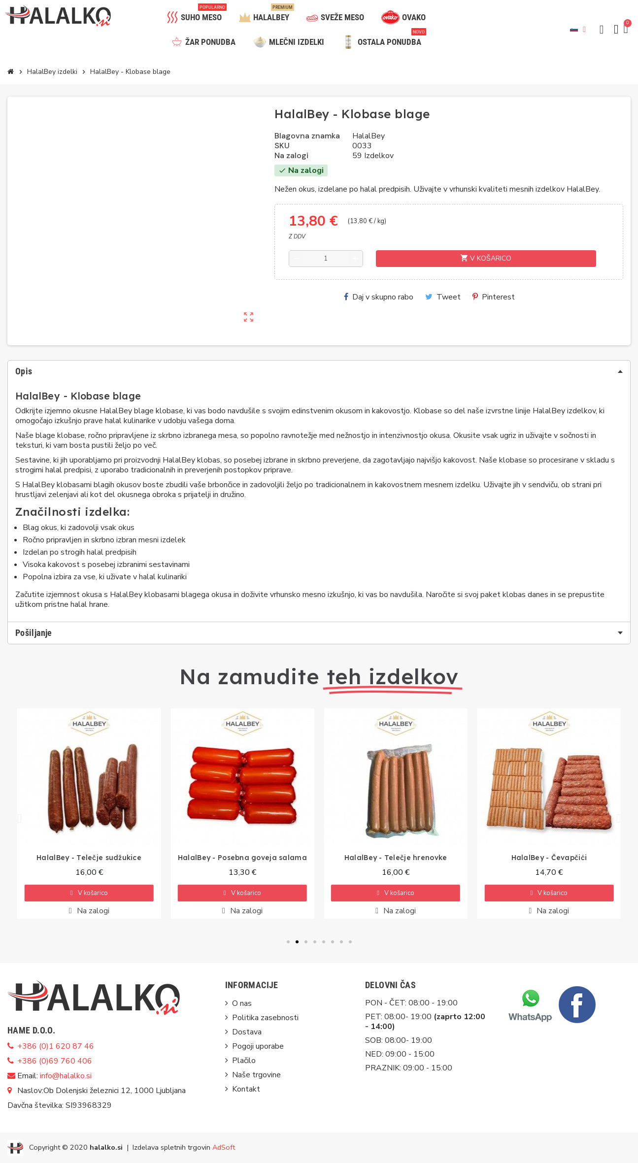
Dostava (247, 1032)
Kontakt (246, 1089)
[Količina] (325, 258)
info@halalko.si (66, 1075)
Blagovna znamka (307, 136)
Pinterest (493, 297)
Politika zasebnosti (265, 1017)
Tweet (443, 297)
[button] (601, 29)
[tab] (319, 371)
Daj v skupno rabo (378, 297)
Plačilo (244, 1060)
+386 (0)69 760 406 (54, 1061)
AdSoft (223, 1147)
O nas (242, 1003)
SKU (282, 146)
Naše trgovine (256, 1074)
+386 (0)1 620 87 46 (55, 1046)
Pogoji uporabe (258, 1046)
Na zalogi (291, 156)
